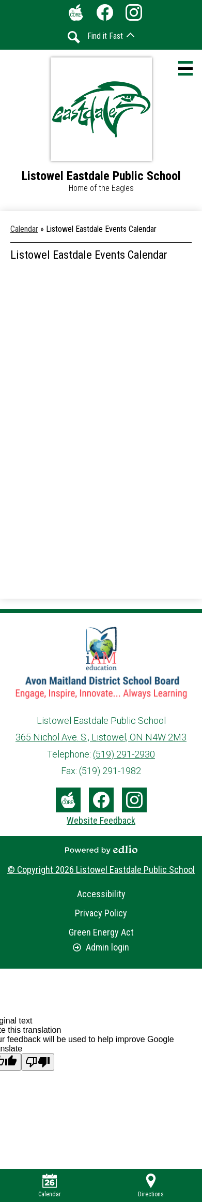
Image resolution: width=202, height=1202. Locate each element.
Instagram (133, 14)
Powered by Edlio (101, 849)
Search (74, 37)
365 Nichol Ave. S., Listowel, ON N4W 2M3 (101, 737)
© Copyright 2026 (101, 869)
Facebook (104, 14)
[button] (110, 36)
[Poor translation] (37, 1062)
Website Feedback (101, 820)
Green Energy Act (101, 932)
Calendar (49, 1186)
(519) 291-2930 (124, 754)
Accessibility (101, 893)
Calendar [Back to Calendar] (24, 229)
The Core (74, 14)
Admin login (101, 947)
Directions (151, 1186)
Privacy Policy (101, 913)
